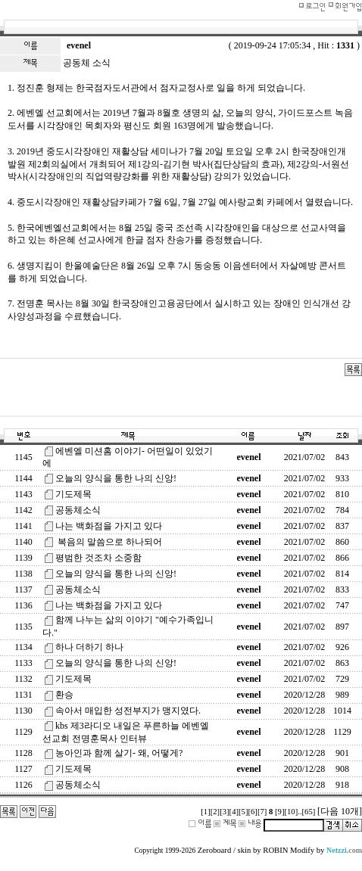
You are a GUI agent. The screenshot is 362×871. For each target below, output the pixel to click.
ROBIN (275, 850)
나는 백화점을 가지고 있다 (108, 526)
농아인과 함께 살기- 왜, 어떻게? (119, 753)
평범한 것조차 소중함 (98, 557)
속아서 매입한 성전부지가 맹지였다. (128, 710)
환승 (64, 694)
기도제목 (73, 494)
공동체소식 (78, 510)
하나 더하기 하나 (89, 647)
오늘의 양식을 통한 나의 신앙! (115, 478)
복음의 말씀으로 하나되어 (108, 542)
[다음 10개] (339, 811)
